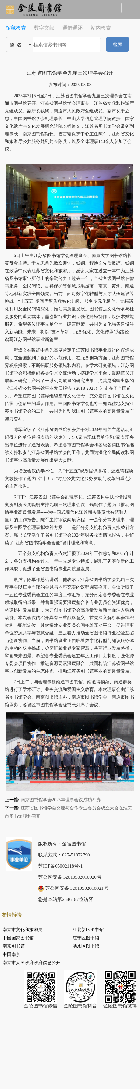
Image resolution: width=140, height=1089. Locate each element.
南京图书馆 (14, 946)
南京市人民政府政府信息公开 (31, 962)
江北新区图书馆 (88, 929)
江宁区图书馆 (86, 938)
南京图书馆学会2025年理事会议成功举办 (61, 799)
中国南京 (11, 954)
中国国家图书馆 (18, 938)
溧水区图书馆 (86, 946)
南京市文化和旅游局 (23, 929)
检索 (117, 44)
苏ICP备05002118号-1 (60, 866)
